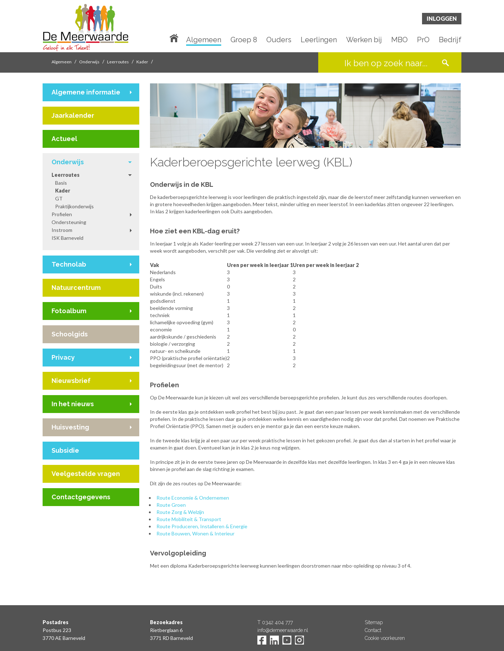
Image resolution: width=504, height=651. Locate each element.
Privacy (63, 357)
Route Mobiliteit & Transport (188, 519)
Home (175, 37)
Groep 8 (244, 40)
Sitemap (374, 622)
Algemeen (203, 40)
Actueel (64, 138)
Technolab (69, 264)
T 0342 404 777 (275, 622)
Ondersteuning (69, 222)
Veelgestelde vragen (86, 473)
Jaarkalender (73, 115)
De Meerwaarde (86, 27)
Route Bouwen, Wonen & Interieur (195, 533)
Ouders (278, 40)
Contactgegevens (81, 497)
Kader (142, 61)
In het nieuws (73, 404)
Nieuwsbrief (71, 380)
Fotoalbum (69, 311)
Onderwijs (89, 61)
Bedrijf (450, 40)
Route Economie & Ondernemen (192, 498)
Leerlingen (319, 40)
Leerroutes (118, 61)
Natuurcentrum (76, 287)
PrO (423, 40)
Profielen (62, 214)
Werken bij (364, 40)
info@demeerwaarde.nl (282, 630)
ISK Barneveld (67, 238)
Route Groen (171, 505)
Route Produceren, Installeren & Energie (201, 526)
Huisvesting (70, 427)
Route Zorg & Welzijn (180, 512)
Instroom (62, 230)
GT (59, 198)
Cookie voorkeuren (385, 638)
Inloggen (442, 18)
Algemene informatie (86, 92)
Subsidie (65, 450)
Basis (61, 183)
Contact (373, 630)
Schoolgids (70, 334)
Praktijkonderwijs (74, 206)
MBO (399, 40)
